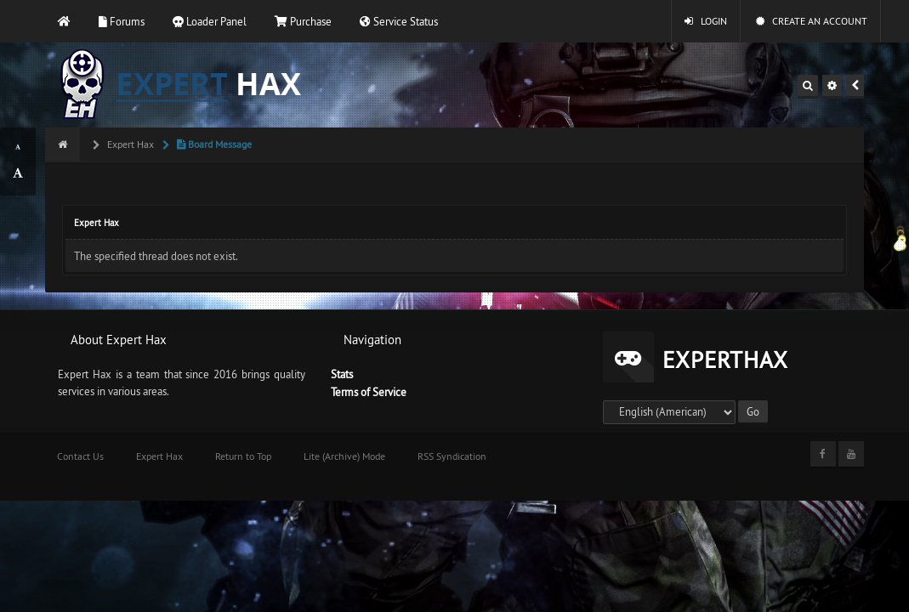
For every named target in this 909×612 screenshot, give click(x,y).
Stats (342, 374)
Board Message (213, 144)
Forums (122, 21)
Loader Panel (210, 21)
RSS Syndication (452, 456)
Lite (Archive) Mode (344, 456)
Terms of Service (368, 392)
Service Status (399, 21)
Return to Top (243, 456)
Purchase (303, 21)
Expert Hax (129, 144)
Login (706, 20)
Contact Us (80, 456)
